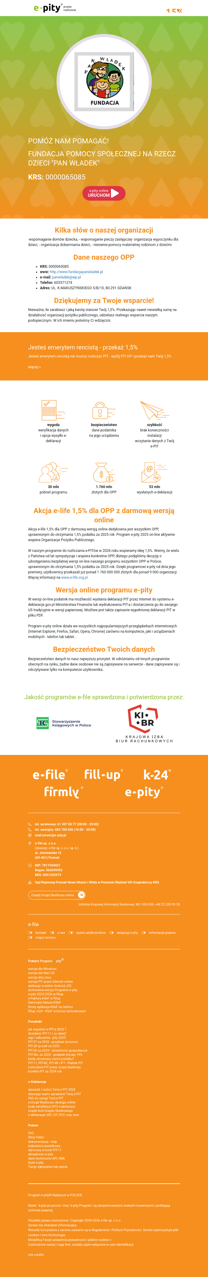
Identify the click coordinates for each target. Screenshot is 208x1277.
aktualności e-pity (40, 1154)
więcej (33, 367)
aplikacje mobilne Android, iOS (49, 986)
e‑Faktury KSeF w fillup (44, 998)
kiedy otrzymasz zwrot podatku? (51, 1059)
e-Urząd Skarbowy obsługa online (52, 1102)
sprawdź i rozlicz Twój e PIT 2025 (52, 1090)
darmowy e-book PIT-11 (45, 1150)
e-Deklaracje (37, 1082)
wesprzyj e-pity (127, 933)
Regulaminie (100, 1230)
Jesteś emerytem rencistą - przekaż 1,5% (83, 347)
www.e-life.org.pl (74, 577)
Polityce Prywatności (126, 1230)
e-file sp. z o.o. (111, 1220)
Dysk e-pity (36, 1163)
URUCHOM (99, 193)
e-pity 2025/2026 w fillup (45, 994)
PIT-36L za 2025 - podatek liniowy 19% (55, 1055)
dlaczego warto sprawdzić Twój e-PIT (54, 1094)
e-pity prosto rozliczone (55, 8)
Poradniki (35, 1022)
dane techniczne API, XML (46, 1158)
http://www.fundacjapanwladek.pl (76, 272)
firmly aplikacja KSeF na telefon (50, 1007)
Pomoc (33, 1125)
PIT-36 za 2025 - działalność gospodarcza (57, 1050)
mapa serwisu (46, 937)
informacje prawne (162, 933)
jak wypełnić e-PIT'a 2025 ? (47, 1029)
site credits (36, 1255)
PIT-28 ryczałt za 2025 (44, 1046)
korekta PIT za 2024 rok (45, 1071)
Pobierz (46, 960)
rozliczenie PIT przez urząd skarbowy (54, 1067)
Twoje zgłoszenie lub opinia (48, 1167)
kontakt (41, 933)
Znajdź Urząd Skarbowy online (52, 895)
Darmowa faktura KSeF (44, 1002)
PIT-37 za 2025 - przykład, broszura (53, 1042)
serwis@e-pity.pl (54, 835)
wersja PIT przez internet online (50, 982)
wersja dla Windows (42, 969)
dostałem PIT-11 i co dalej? (47, 1033)
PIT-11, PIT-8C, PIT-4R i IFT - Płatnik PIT (55, 1063)
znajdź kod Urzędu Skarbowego (50, 1111)
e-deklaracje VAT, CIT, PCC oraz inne (53, 1115)
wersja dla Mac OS (41, 973)
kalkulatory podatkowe (44, 1146)
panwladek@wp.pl (66, 277)
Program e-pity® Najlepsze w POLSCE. (55, 1195)
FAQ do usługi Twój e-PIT (46, 1098)
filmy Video (36, 1137)
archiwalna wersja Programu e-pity (52, 990)
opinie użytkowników (91, 933)
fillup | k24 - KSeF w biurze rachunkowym (57, 1011)
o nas (61, 933)
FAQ (31, 1133)
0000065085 (57, 177)
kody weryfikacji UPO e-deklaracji (51, 1107)
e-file (33, 924)
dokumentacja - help (42, 1142)
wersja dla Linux (39, 977)
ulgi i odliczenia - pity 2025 (47, 1038)
